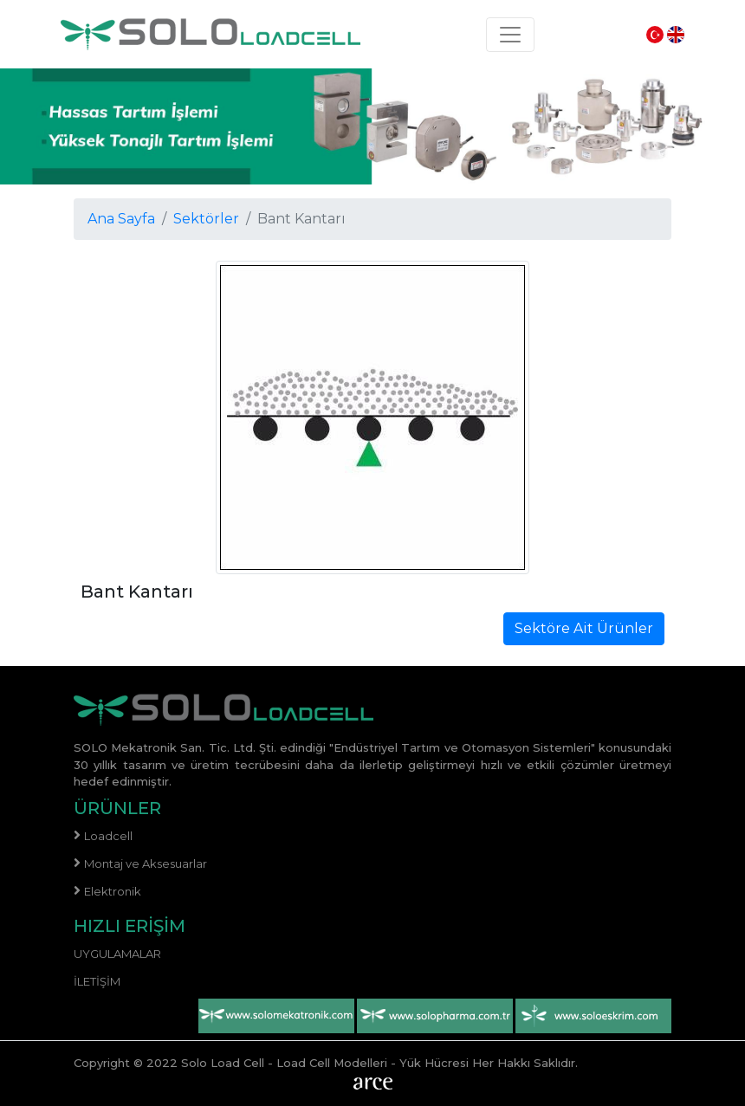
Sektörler (206, 218)
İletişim (97, 981)
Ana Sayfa (121, 218)
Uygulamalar (117, 953)
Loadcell (108, 836)
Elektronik (112, 891)
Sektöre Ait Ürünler (584, 628)
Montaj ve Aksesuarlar (145, 863)
